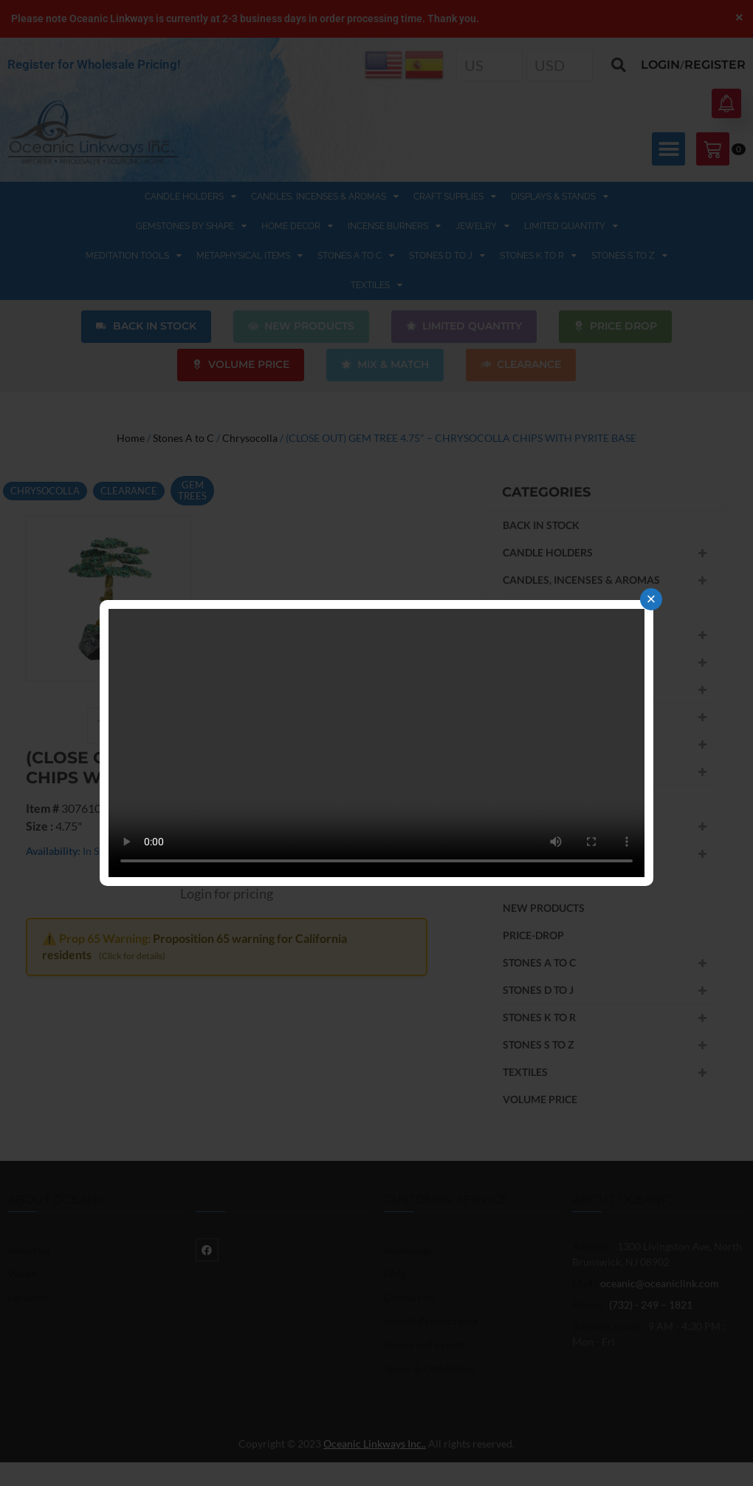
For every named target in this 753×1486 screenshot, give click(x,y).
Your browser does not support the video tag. (376, 743)
